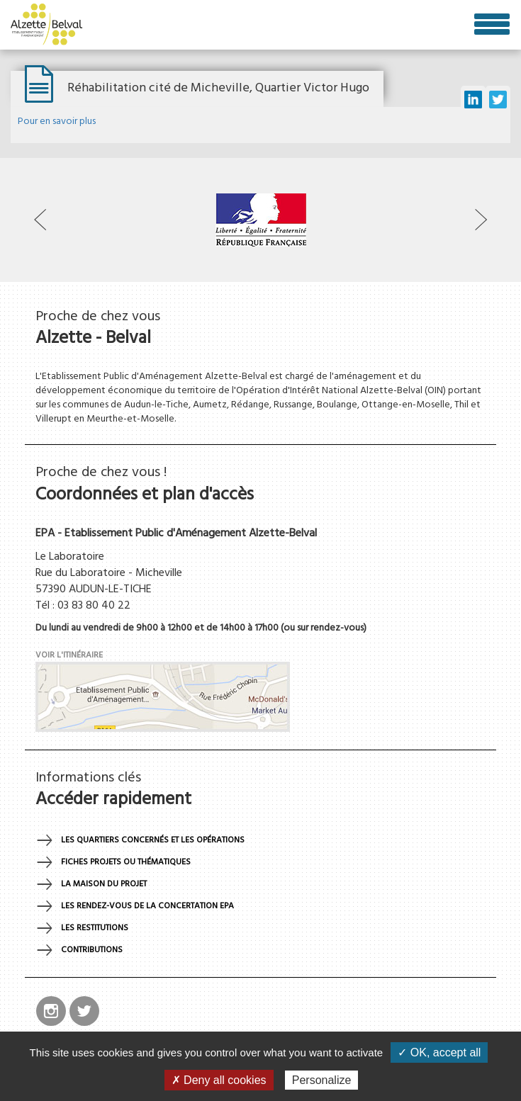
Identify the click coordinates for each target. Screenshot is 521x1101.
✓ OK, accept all (439, 1052)
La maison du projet (104, 884)
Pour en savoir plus (57, 121)
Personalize (322, 1080)
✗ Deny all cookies (219, 1080)
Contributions (92, 950)
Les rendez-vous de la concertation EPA (147, 906)
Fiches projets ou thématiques (126, 862)
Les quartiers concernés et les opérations (153, 840)
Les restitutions (94, 928)
